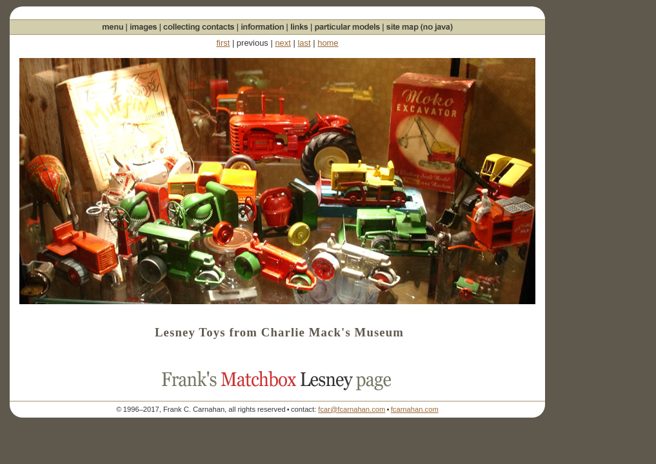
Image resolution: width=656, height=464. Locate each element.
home (327, 43)
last (303, 43)
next (282, 43)
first (223, 43)
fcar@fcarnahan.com (351, 409)
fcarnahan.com (415, 409)
